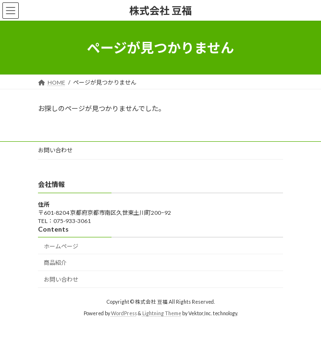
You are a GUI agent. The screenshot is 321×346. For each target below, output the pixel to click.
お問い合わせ (55, 150)
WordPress (124, 314)
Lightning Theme (161, 314)
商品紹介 (55, 263)
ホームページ (61, 246)
